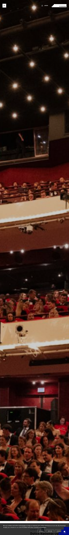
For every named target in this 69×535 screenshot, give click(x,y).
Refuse (50, 531)
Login (44, 6)
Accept (41, 531)
